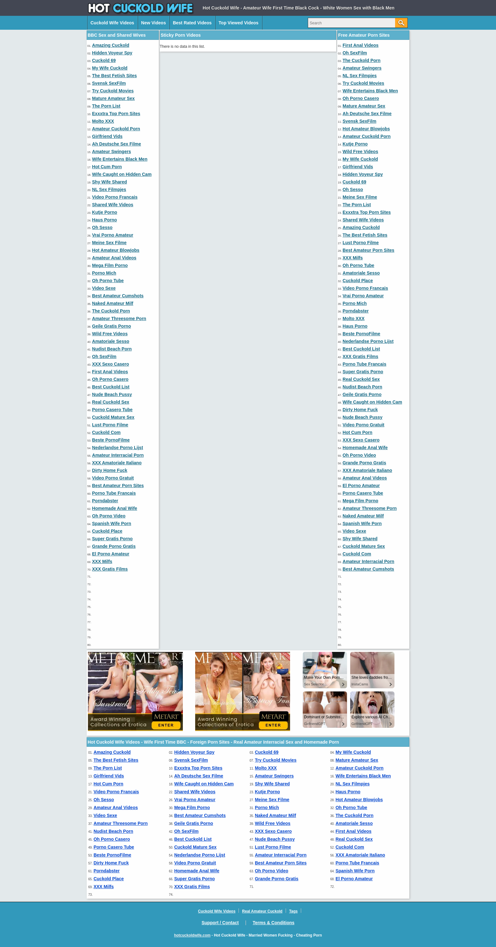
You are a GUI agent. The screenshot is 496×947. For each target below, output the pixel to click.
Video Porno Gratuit (113, 477)
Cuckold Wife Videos (112, 22)
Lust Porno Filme (110, 424)
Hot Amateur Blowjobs (116, 250)
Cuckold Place (107, 531)
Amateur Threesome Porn (119, 318)
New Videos (153, 22)
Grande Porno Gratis (114, 546)
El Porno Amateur (110, 553)
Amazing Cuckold (110, 45)
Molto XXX (103, 121)
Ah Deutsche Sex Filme (116, 143)
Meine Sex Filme (109, 242)
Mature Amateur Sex (113, 98)
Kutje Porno (104, 212)
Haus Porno (104, 219)
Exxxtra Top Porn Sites (116, 113)
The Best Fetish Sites (114, 75)
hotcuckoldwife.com (192, 935)
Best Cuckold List (110, 386)
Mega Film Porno (110, 265)
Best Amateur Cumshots (118, 295)
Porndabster (105, 500)
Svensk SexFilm (109, 83)
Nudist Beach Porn (112, 348)
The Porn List (106, 105)
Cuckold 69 (104, 60)
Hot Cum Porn (107, 166)
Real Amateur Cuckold (262, 911)
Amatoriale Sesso (110, 341)
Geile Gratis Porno (111, 326)
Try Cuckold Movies (112, 90)
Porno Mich (104, 272)
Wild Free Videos (109, 333)
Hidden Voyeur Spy (112, 52)
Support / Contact (220, 922)
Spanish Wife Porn (111, 523)
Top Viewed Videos (238, 22)
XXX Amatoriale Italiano (117, 462)
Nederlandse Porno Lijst (117, 447)
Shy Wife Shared (109, 181)
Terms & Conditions (273, 922)
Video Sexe (103, 288)
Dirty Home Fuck (109, 470)
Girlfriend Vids (107, 136)
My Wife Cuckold (109, 68)
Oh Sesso (102, 227)
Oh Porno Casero (110, 379)
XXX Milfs (102, 561)
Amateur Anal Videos (114, 257)
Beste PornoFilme (111, 440)
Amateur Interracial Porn (118, 455)
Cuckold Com (106, 432)
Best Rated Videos (192, 22)
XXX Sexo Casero (110, 364)
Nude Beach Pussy (112, 394)
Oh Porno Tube (108, 280)
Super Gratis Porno (112, 538)
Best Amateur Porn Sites (118, 485)
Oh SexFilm (104, 356)
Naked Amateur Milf (112, 303)
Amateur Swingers (111, 151)
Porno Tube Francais (114, 493)
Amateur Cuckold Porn (116, 128)
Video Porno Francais (115, 197)
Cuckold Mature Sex (113, 417)
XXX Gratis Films (110, 569)
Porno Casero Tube (112, 409)
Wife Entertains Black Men (119, 159)
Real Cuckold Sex (110, 402)
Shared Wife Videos (112, 204)
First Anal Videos (110, 371)
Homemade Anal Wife (114, 508)
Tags (293, 911)
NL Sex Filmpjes (109, 189)
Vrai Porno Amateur (112, 235)
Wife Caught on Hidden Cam (122, 174)
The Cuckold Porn (111, 310)
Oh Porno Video (109, 515)
